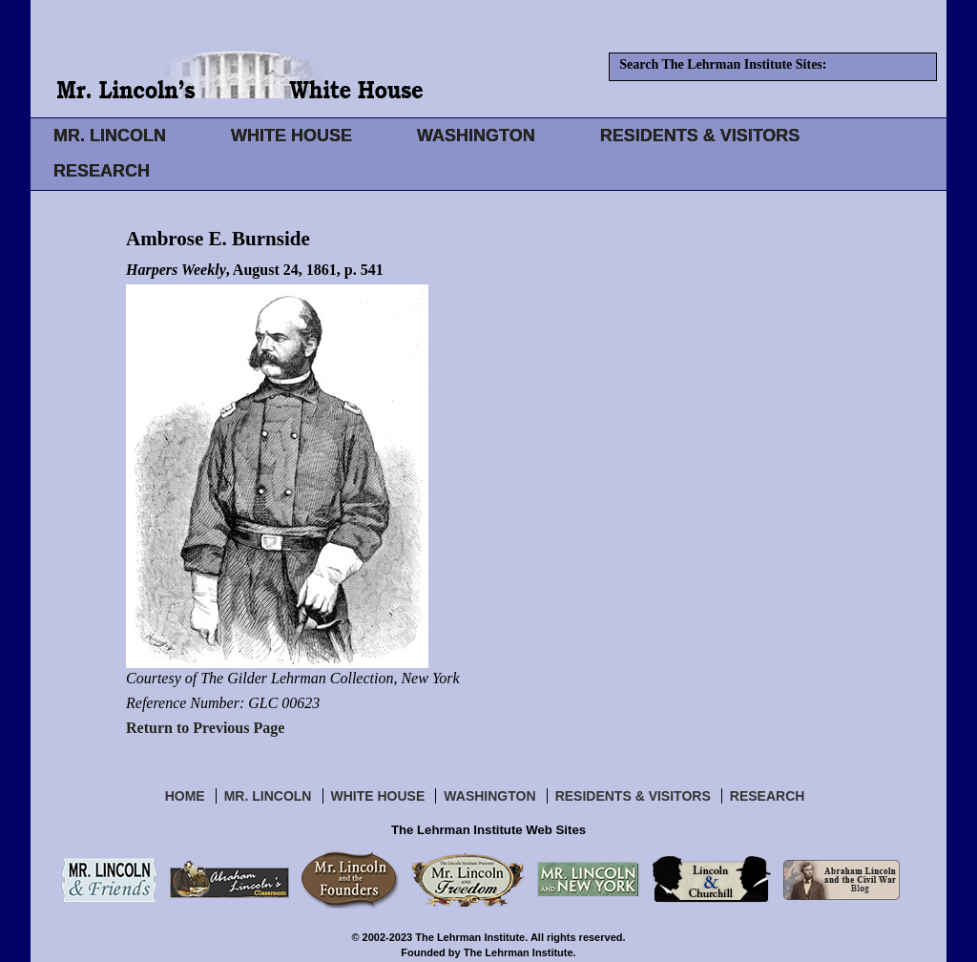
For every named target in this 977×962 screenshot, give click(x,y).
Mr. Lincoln (268, 796)
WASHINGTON (476, 135)
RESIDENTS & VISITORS (700, 135)
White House (378, 796)
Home (185, 796)
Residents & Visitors (633, 796)
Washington (489, 796)
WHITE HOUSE (291, 135)
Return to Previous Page (205, 728)
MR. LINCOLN (109, 135)
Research (767, 796)
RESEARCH (101, 170)
